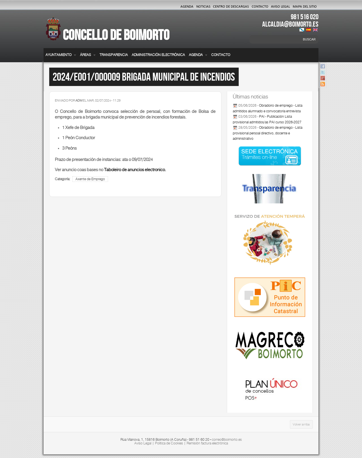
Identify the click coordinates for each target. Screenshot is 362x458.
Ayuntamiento (61, 55)
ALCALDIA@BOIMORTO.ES (290, 24)
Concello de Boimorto (116, 35)
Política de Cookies (169, 443)
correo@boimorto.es (227, 439)
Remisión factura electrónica (207, 443)
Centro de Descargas (231, 6)
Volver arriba (301, 424)
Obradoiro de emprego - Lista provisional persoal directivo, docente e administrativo (267, 133)
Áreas (88, 55)
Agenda (186, 6)
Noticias (203, 6)
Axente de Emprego (90, 179)
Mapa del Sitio (305, 6)
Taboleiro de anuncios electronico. (135, 169)
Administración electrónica (158, 55)
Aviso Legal (280, 6)
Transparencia (114, 55)
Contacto (260, 6)
